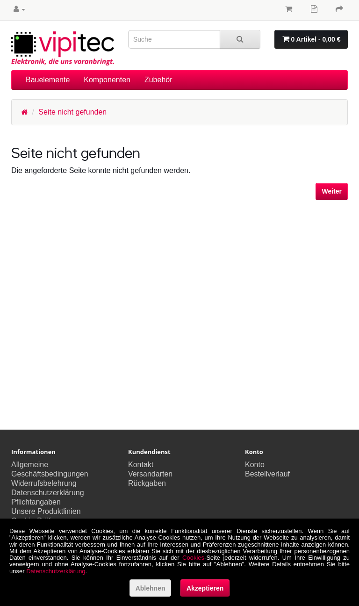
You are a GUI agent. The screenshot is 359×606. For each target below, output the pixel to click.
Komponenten (107, 80)
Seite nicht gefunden (72, 112)
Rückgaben (147, 483)
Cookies (193, 557)
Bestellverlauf (267, 474)
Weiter (332, 191)
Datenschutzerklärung (47, 493)
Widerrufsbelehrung (44, 483)
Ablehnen (150, 588)
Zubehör (158, 80)
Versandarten (150, 474)
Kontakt (140, 465)
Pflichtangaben (36, 502)
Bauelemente (48, 80)
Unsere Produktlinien (46, 511)
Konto (255, 465)
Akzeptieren (205, 588)
